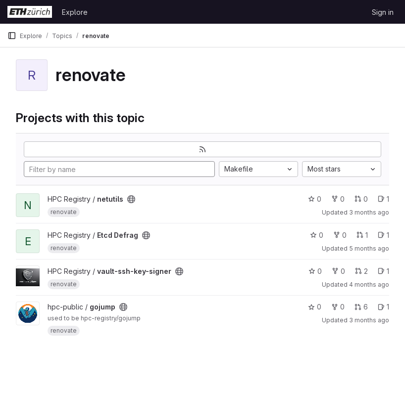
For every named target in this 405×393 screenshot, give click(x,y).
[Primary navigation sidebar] (12, 36)
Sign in (383, 12)
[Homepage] (29, 12)
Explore (75, 12)
